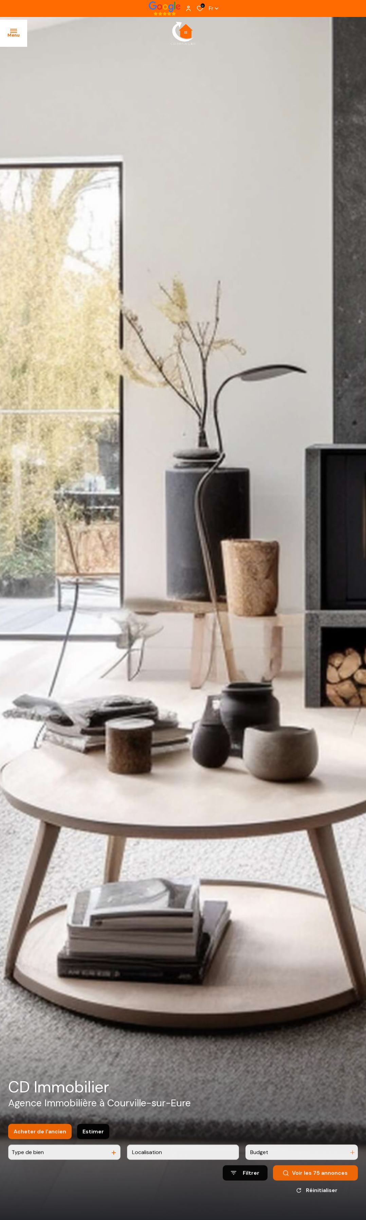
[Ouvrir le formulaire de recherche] (245, 1181)
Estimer (93, 1140)
